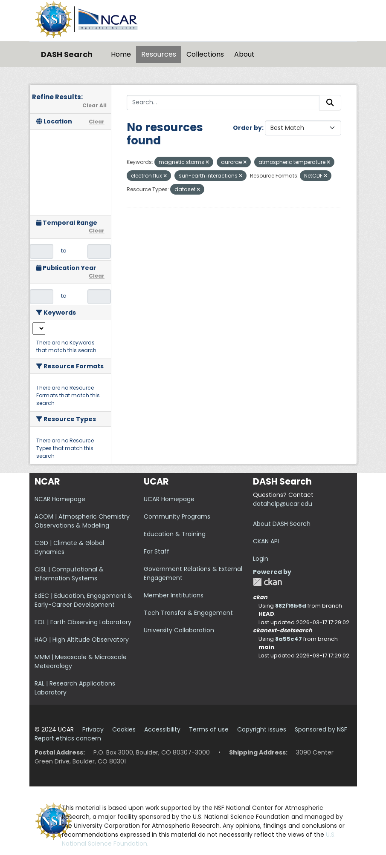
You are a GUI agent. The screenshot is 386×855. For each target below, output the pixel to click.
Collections (205, 54)
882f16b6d (290, 606)
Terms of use (209, 729)
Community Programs (177, 516)
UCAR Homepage (169, 499)
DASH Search (67, 54)
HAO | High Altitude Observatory (82, 639)
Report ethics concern (68, 738)
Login (260, 558)
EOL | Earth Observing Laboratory (83, 622)
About (244, 54)
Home (121, 54)
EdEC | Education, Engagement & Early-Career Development (83, 600)
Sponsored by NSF (321, 729)
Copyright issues (261, 729)
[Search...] (223, 102)
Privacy (93, 729)
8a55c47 (288, 639)
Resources (158, 54)
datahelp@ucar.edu (282, 503)
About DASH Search (282, 523)
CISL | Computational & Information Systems (69, 573)
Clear (96, 121)
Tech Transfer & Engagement (188, 612)
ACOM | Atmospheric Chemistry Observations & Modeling (82, 521)
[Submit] (330, 102)
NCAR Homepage (60, 499)
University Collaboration (179, 630)
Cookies (124, 729)
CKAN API (266, 541)
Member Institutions (173, 595)
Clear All (94, 105)
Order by (247, 127)
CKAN (267, 581)
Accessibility (162, 729)
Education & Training (175, 534)
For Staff (156, 551)
